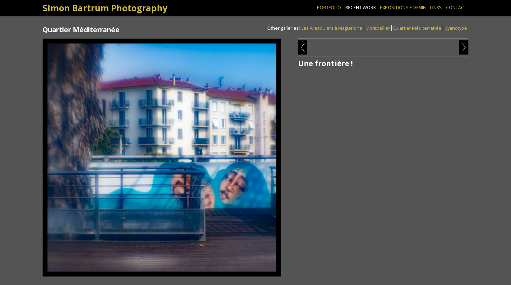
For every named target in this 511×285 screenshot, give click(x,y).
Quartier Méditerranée (417, 28)
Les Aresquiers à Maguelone (331, 28)
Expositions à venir (403, 7)
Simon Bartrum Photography (105, 8)
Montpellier (378, 28)
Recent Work (360, 7)
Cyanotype (456, 28)
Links (436, 7)
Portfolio (329, 7)
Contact (456, 7)
